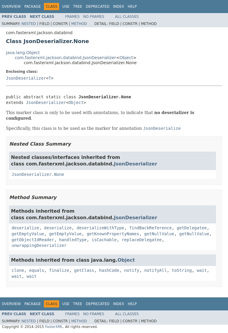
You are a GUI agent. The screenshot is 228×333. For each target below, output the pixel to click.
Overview (11, 6)
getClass (84, 270)
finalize (59, 270)
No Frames (93, 17)
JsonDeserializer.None (38, 174)
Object (126, 57)
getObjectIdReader (33, 239)
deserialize (25, 227)
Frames (72, 17)
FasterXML (54, 327)
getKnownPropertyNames (113, 233)
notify (131, 270)
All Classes (127, 17)
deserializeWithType (100, 227)
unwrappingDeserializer (39, 245)
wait (202, 270)
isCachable (104, 239)
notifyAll (155, 270)
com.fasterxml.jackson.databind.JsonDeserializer (65, 57)
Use (65, 6)
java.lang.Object (23, 52)
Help (132, 6)
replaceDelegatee (142, 239)
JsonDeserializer (26, 78)
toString (182, 270)
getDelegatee (192, 227)
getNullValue (159, 233)
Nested (28, 24)
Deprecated (98, 6)
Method (79, 24)
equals (36, 270)
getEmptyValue (28, 233)
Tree (77, 6)
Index (118, 6)
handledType (73, 239)
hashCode (109, 270)
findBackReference (150, 227)
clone (18, 270)
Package (32, 6)
